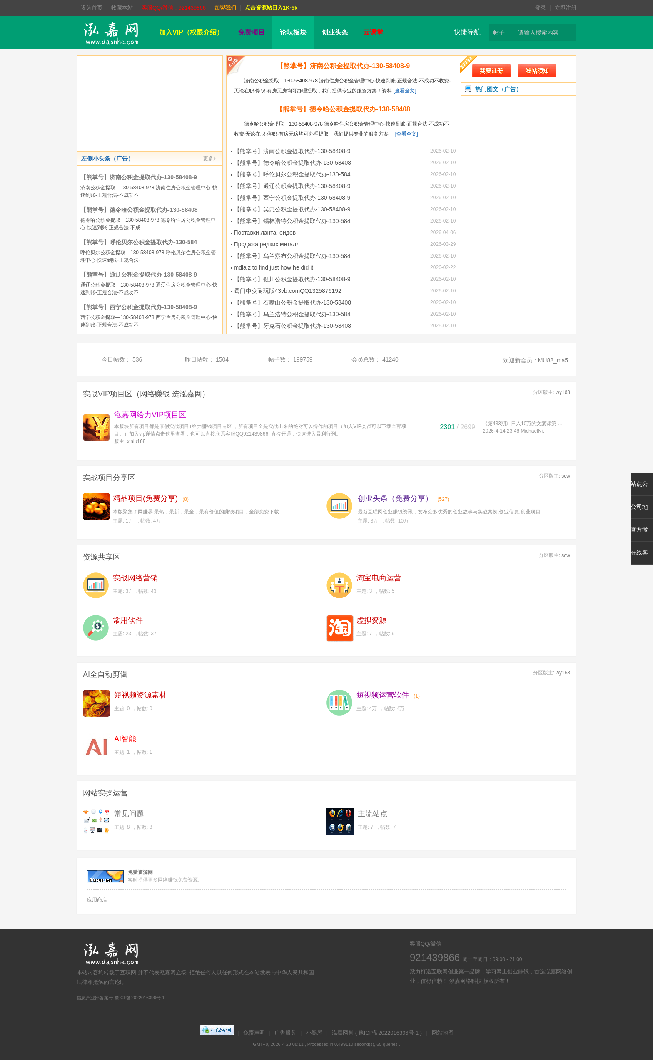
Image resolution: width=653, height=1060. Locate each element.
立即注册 (565, 8)
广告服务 (285, 1033)
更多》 (210, 158)
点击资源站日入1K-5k (271, 8)
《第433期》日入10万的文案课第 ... (522, 423)
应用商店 (97, 900)
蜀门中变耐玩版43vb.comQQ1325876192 (287, 290)
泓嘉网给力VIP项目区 (150, 415)
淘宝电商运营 (378, 578)
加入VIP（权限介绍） (191, 32)
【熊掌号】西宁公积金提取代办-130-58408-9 (138, 307)
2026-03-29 (443, 244)
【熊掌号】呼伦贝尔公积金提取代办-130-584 (138, 242)
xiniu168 (136, 441)
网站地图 (443, 1033)
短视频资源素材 (140, 695)
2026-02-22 (443, 267)
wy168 (563, 392)
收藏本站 (122, 8)
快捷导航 (467, 31)
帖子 (499, 32)
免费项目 (251, 32)
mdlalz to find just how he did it (274, 267)
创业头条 (335, 32)
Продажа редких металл (267, 244)
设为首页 (91, 8)
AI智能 (125, 739)
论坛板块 (293, 32)
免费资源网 (140, 872)
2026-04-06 (443, 232)
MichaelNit (532, 431)
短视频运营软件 (382, 695)
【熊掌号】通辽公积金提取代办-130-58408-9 (138, 274)
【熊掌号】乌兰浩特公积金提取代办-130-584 (292, 314)
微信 (463, 1000)
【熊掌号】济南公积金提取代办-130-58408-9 (138, 177)
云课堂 (373, 32)
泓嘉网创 (343, 1033)
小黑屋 (314, 1033)
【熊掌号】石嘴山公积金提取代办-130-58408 (292, 302)
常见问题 (129, 814)
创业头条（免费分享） (395, 498)
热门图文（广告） (498, 89)
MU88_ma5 (553, 360)
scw (565, 476)
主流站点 (373, 814)
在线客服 (440, 1000)
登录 (540, 8)
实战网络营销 (135, 578)
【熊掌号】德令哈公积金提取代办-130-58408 (139, 209)
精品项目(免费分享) (145, 498)
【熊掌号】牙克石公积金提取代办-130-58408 (292, 325)
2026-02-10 (443, 151)
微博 (417, 1000)
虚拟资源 (371, 620)
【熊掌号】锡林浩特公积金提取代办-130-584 (292, 221)
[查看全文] (405, 91)
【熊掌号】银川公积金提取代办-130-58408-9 (292, 279)
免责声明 (254, 1033)
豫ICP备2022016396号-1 (389, 1033)
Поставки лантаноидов (265, 232)
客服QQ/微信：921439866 (174, 8)
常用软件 (128, 620)
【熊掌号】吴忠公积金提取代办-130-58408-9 (292, 209)
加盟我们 (225, 8)
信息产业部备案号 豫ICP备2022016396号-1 (121, 997)
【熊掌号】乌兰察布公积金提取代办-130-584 (292, 256)
